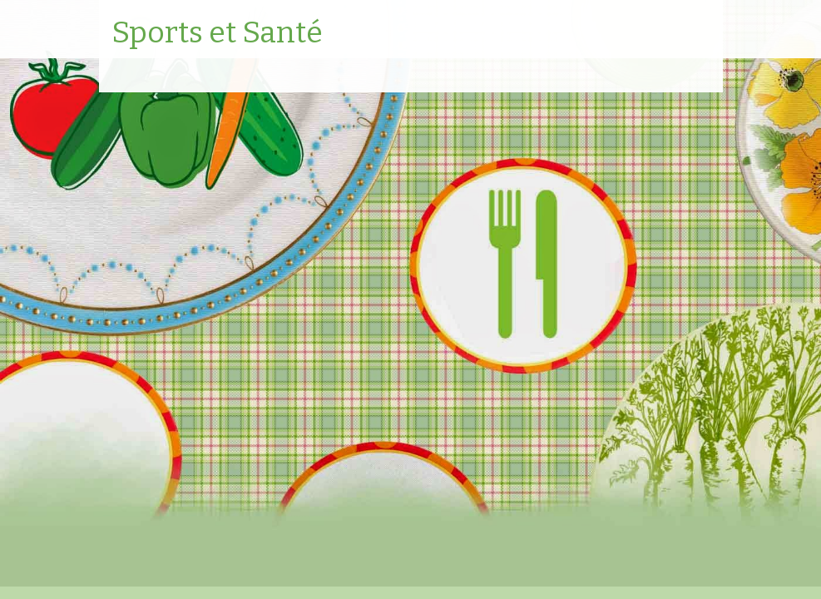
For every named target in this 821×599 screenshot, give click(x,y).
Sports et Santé (217, 33)
